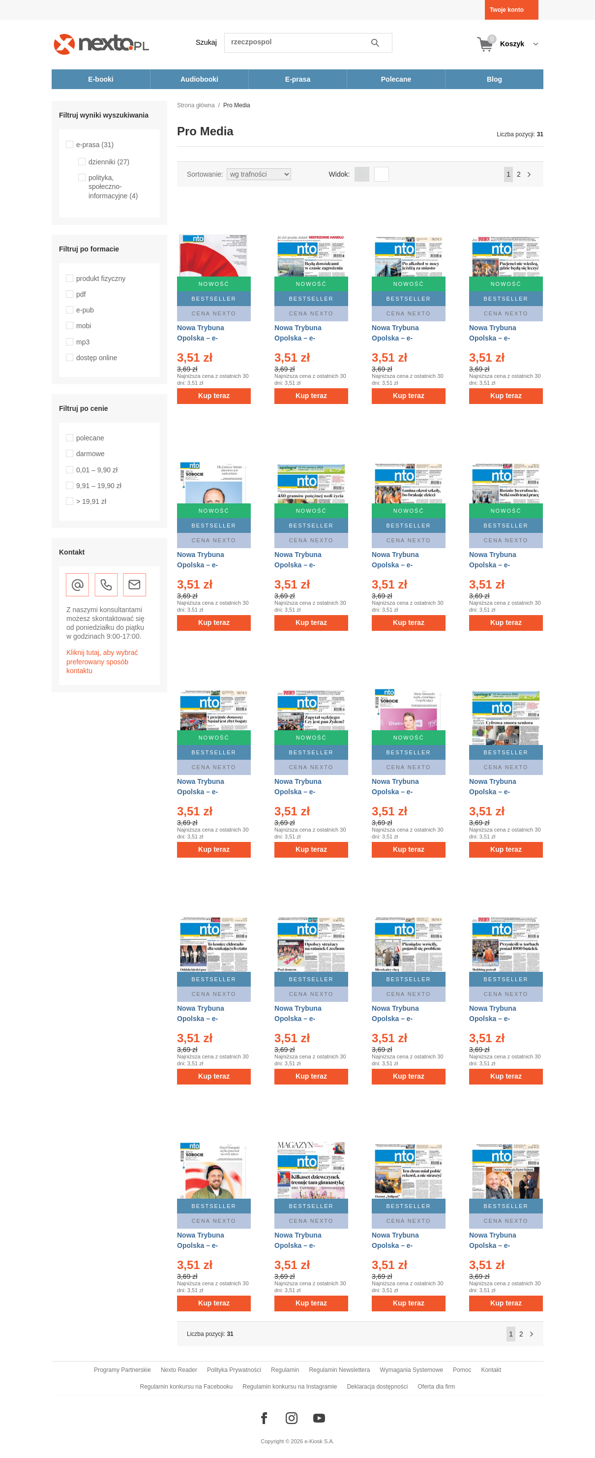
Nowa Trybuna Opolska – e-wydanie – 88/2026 (207, 1018)
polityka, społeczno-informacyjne (113, 186)
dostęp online (96, 358)
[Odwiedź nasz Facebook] (264, 1418)
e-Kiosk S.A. (319, 1441)
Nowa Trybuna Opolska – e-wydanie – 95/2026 (304, 565)
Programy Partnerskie (122, 1369)
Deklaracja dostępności (377, 1386)
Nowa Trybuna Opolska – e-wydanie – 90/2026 (401, 791)
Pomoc (462, 1369)
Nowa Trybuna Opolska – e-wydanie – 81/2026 (499, 1245)
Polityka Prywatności (234, 1369)
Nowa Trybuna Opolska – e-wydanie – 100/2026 (208, 338)
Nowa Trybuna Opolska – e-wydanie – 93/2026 (499, 565)
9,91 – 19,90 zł (98, 486)
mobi (83, 326)
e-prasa (95, 145)
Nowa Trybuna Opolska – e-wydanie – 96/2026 (207, 565)
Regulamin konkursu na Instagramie (289, 1386)
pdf (81, 294)
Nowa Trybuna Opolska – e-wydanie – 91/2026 (304, 791)
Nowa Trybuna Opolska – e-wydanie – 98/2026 (401, 338)
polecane (90, 438)
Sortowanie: (205, 174)
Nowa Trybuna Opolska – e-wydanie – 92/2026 (207, 791)
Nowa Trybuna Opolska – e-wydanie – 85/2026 (499, 1018)
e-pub (85, 310)
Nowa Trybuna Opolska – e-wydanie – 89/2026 (499, 791)
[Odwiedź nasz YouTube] (319, 1418)
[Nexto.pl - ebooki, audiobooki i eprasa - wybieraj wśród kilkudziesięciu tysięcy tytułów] (101, 44)
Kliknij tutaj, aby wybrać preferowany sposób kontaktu (102, 661)
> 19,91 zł (91, 501)
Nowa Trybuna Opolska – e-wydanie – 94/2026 (401, 565)
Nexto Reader (179, 1369)
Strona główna (196, 105)
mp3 (82, 342)
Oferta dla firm (436, 1386)
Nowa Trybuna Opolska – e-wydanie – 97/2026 (499, 338)
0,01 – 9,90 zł (97, 470)
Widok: (339, 174)
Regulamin (285, 1369)
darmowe (90, 454)
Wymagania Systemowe (411, 1369)
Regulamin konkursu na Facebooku (186, 1386)
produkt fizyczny (100, 278)
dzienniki (109, 162)
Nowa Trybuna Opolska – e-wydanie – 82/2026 (401, 1245)
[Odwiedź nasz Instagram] (291, 1418)
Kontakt (491, 1369)
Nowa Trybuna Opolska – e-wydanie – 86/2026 (401, 1018)
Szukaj (206, 42)
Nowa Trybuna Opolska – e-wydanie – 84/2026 (207, 1245)
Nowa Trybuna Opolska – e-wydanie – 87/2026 (304, 1018)
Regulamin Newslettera (339, 1369)
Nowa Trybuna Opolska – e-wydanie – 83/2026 (304, 1245)
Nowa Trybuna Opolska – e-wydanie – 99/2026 (304, 338)
